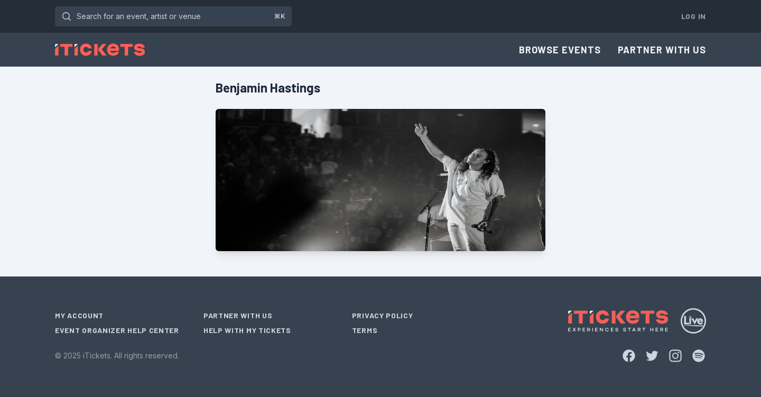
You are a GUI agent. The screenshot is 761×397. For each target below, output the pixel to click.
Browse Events (560, 50)
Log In (693, 16)
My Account (79, 315)
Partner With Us (662, 50)
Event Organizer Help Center (117, 330)
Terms (365, 330)
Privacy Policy (382, 315)
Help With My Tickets (247, 330)
